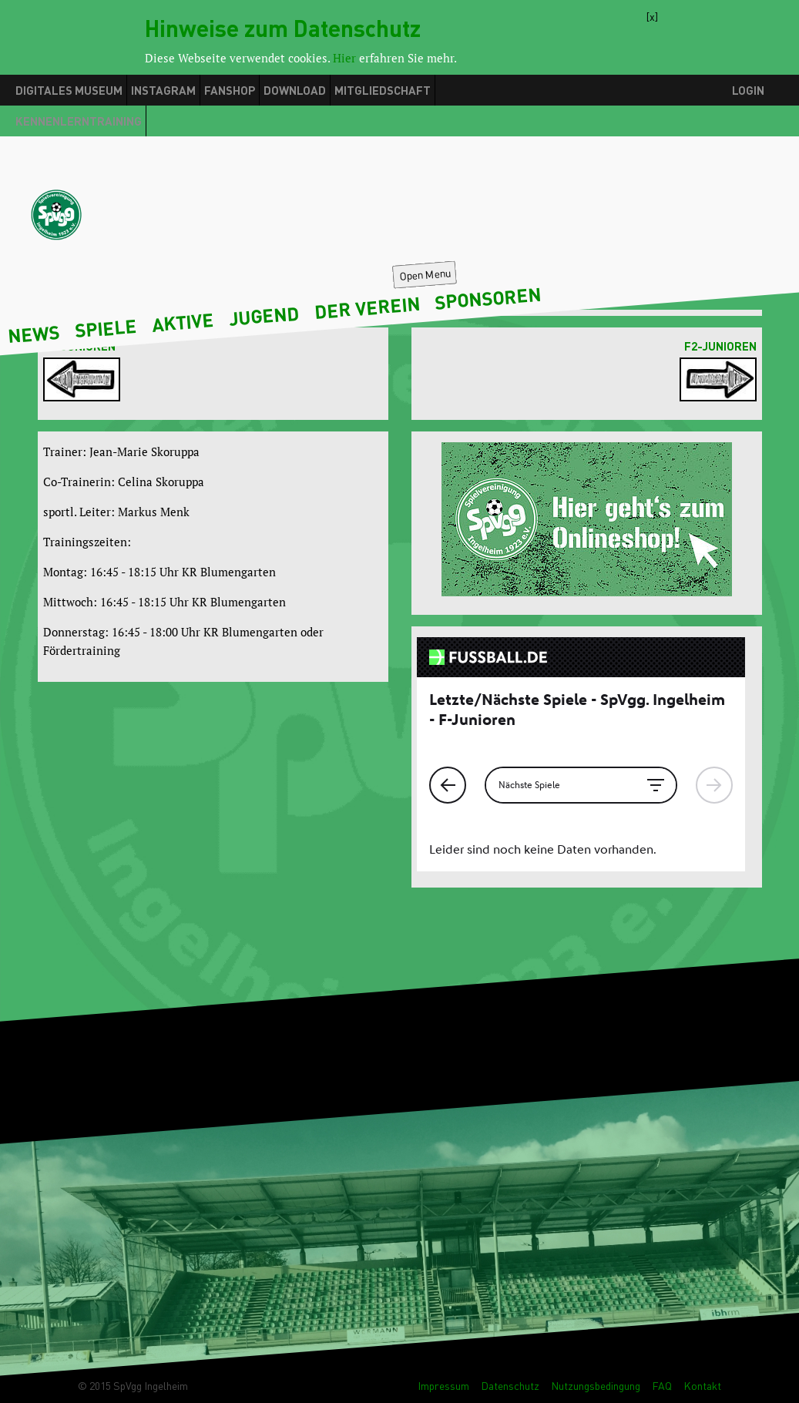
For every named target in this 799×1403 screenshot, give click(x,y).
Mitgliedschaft (382, 90)
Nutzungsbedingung (595, 1385)
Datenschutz (510, 1385)
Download (295, 90)
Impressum (443, 1385)
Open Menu (425, 274)
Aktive (183, 321)
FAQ (662, 1385)
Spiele (105, 327)
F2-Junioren (720, 346)
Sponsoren (488, 298)
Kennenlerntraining (78, 121)
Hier (344, 57)
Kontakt (702, 1385)
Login (748, 90)
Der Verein (367, 307)
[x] (652, 14)
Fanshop (229, 90)
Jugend (264, 315)
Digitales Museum (69, 90)
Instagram (163, 90)
